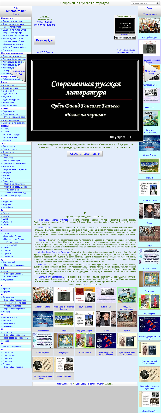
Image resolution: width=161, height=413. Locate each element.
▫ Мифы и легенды (11, 161)
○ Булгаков (6, 222)
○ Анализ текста (9, 149)
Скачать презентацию (85, 153)
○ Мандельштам (9, 317)
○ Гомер (5, 247)
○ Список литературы (11, 195)
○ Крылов (5, 288)
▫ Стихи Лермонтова (12, 306)
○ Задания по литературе (13, 30)
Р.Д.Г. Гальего (45, 52)
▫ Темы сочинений (11, 190)
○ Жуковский (7, 280)
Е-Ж (3, 268)
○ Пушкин (6, 364)
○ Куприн (5, 291)
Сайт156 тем (16, 11)
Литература (7, 18)
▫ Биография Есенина (13, 274)
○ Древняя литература (12, 56)
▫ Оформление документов (15, 169)
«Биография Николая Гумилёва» (53, 220)
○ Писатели (6, 50)
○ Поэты (5, 129)
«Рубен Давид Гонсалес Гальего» (53, 252)
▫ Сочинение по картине (14, 184)
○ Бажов (5, 213)
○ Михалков (7, 326)
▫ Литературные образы (13, 41)
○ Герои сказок (8, 111)
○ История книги (9, 85)
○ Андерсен (6, 201)
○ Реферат (6, 172)
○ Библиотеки (7, 102)
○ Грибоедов (7, 256)
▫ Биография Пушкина (13, 367)
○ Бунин (5, 224)
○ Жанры (5, 155)
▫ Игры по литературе (12, 33)
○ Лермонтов (7, 297)
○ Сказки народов (9, 114)
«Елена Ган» (44, 228)
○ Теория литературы (11, 21)
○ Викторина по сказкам (12, 123)
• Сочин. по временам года (15, 193)
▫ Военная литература (13, 44)
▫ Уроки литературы (12, 27)
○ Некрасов (6, 332)
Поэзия (5, 126)
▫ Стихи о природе (11, 134)
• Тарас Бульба (10, 245)
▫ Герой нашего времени (14, 309)
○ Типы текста (8, 146)
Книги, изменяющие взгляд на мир (126, 51)
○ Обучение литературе (12, 24)
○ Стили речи (7, 152)
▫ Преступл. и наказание (14, 265)
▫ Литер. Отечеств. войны (14, 47)
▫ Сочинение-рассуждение (15, 187)
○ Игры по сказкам (10, 120)
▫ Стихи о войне (10, 137)
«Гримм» (42, 240)
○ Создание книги (9, 88)
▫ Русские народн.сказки (14, 117)
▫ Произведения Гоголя (13, 239)
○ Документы (7, 166)
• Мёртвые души (11, 242)
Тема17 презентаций (149, 11)
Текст (4, 143)
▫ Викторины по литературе (15, 35)
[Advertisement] (85, 30)
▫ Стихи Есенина (10, 277)
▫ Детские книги (10, 94)
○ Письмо (6, 178)
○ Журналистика (9, 105)
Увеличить (125, 34)
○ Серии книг (7, 91)
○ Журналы (6, 96)
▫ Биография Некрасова (14, 335)
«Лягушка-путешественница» (51, 277)
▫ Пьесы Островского (12, 347)
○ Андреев (6, 204)
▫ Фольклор (8, 158)
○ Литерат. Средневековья (14, 59)
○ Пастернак (7, 352)
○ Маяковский (8, 323)
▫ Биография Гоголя (12, 236)
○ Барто (5, 216)
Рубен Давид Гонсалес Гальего (44, 23)
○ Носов (5, 341)
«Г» (85, 285)
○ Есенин (5, 271)
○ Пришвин (6, 361)
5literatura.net (63, 384)
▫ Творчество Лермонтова (14, 303)
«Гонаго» (42, 264)
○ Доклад (5, 175)
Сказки (4, 108)
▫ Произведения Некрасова (15, 338)
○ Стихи (5, 131)
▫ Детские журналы (11, 99)
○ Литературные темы (12, 38)
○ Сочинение (7, 181)
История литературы (12, 53)
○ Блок (4, 219)
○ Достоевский (8, 262)
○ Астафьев (7, 207)
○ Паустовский (8, 355)
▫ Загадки (7, 140)
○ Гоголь (5, 233)
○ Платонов (6, 358)
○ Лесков (5, 312)
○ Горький (6, 253)
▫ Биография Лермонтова (14, 300)
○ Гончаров (6, 250)
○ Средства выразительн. (13, 163)
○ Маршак (6, 320)
